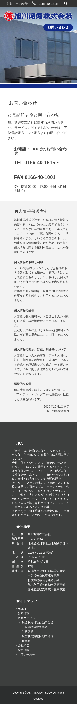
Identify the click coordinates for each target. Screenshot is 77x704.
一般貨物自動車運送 (35, 627)
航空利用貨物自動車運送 (37, 636)
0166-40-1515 (48, 3)
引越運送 (27, 631)
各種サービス (26, 617)
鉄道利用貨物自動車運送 (37, 622)
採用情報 (23, 650)
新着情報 (23, 613)
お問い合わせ (58, 27)
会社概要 (23, 645)
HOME (22, 608)
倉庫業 (26, 640)
